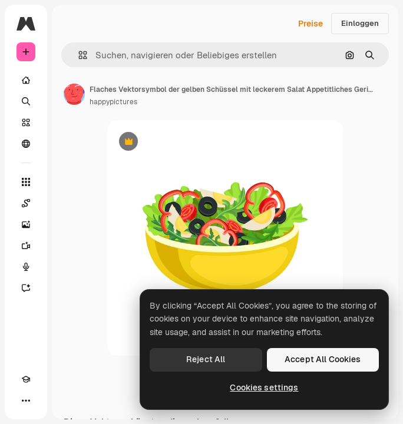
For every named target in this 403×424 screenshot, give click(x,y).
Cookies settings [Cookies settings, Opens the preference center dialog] (264, 387)
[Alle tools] (25, 182)
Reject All (205, 359)
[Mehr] (25, 400)
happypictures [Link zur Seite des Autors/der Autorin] (113, 102)
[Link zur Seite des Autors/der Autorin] (74, 94)
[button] (78, 55)
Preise (310, 23)
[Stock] (25, 122)
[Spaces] (25, 203)
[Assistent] (25, 288)
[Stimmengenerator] (25, 266)
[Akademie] (25, 379)
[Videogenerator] (25, 245)
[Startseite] (25, 80)
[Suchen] (25, 101)
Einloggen (360, 23)
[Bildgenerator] (25, 224)
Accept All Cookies (323, 359)
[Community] (25, 143)
